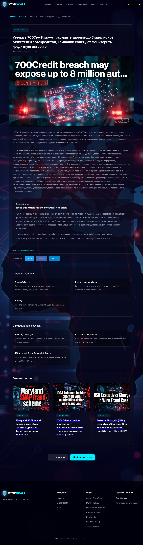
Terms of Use (92, 526)
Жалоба (103, 4)
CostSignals (121, 498)
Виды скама (82, 4)
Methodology (92, 503)
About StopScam (94, 498)
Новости (69, 4)
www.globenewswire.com (30, 250)
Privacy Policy (93, 521)
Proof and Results (95, 512)
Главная (47, 4)
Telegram (54, 258)
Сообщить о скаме (82, 457)
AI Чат (93, 4)
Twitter (29, 258)
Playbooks (91, 517)
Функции (58, 4)
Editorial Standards (95, 507)
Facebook (41, 258)
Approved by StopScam (127, 503)
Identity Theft (20, 30)
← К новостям (58, 457)
